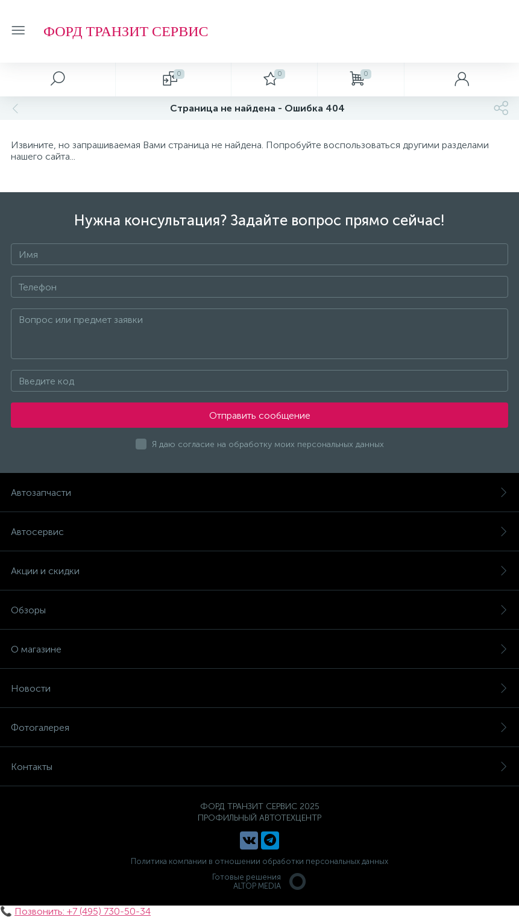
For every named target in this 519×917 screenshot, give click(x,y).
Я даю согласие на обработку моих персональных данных (268, 444)
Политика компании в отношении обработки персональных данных (259, 861)
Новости (259, 688)
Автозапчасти (259, 492)
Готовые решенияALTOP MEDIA (259, 881)
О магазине (259, 649)
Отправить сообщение (259, 415)
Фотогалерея (259, 727)
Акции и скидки (259, 571)
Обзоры (259, 610)
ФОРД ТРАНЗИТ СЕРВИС (125, 31)
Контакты (259, 766)
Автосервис (259, 531)
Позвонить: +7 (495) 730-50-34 (82, 911)
